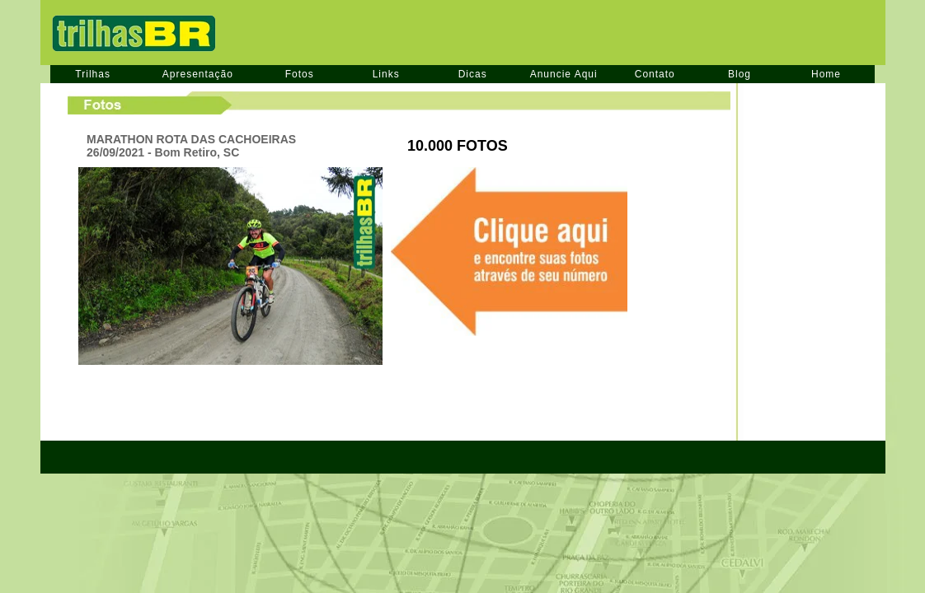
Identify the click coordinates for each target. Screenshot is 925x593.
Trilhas (92, 74)
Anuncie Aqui (564, 74)
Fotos (299, 74)
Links (386, 74)
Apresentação (197, 74)
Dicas (472, 74)
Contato (655, 74)
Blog (739, 74)
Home (826, 74)
